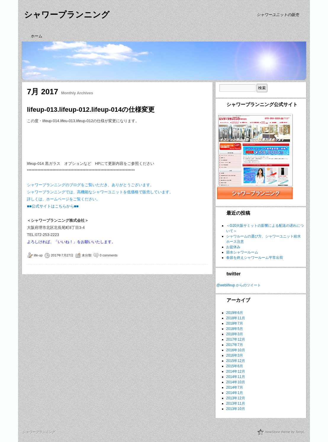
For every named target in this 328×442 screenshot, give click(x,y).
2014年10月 (235, 382)
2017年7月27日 (62, 255)
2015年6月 (234, 366)
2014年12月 (235, 371)
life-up (38, 255)
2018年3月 (234, 334)
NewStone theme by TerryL (285, 432)
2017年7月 (234, 345)
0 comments (109, 255)
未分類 (86, 255)
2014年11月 (235, 377)
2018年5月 (234, 329)
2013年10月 (235, 409)
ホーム (36, 36)
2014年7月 (234, 387)
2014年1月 (234, 393)
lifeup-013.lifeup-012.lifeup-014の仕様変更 (91, 109)
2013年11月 (235, 403)
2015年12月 (235, 361)
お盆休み (233, 247)
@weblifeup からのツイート (238, 285)
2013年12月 (235, 398)
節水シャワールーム (242, 252)
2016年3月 (234, 355)
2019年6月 (234, 313)
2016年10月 (235, 350)
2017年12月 (235, 339)
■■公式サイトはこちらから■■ (52, 206)
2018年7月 (234, 323)
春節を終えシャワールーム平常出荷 (254, 258)
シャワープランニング (67, 14)
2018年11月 (235, 318)
